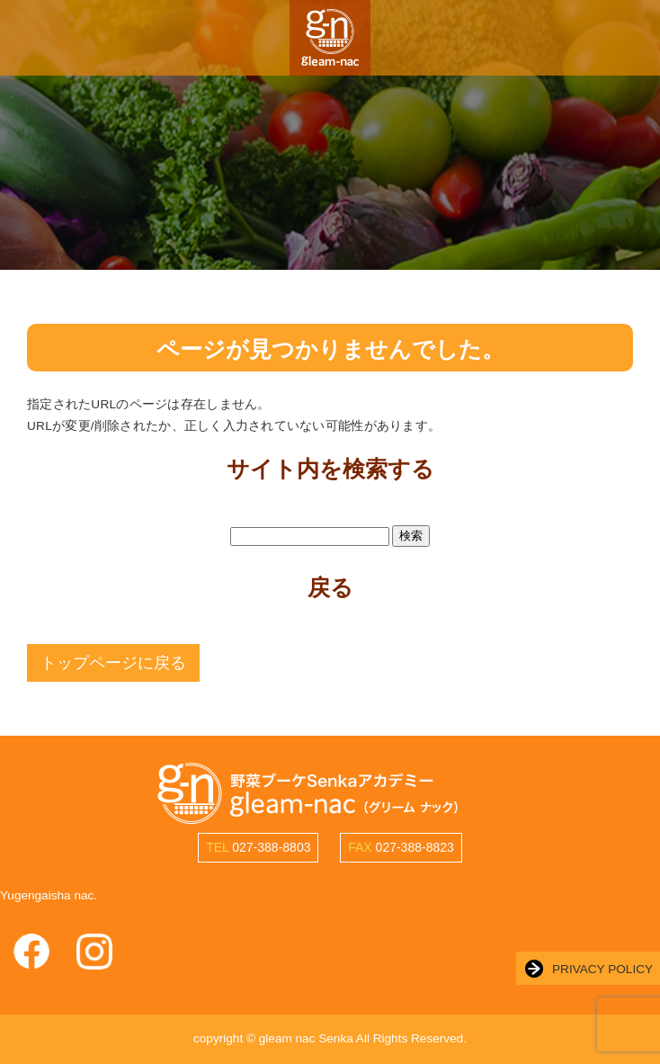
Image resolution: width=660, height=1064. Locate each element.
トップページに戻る (113, 663)
